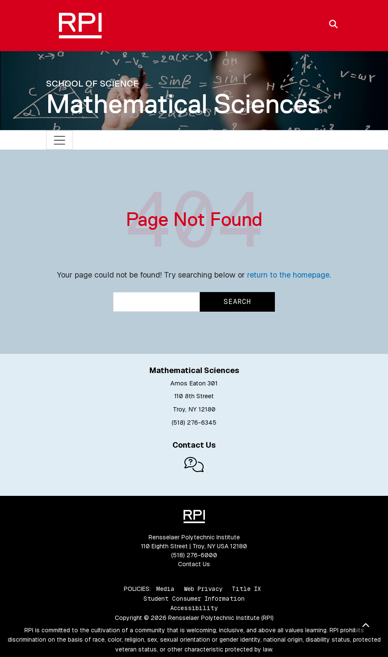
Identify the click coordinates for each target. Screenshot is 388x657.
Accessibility (194, 608)
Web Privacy (203, 589)
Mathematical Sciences (183, 103)
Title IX (246, 589)
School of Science (92, 83)
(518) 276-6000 (194, 555)
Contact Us (194, 564)
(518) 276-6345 (194, 422)
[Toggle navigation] (59, 140)
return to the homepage (288, 275)
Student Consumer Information (194, 598)
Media (165, 589)
